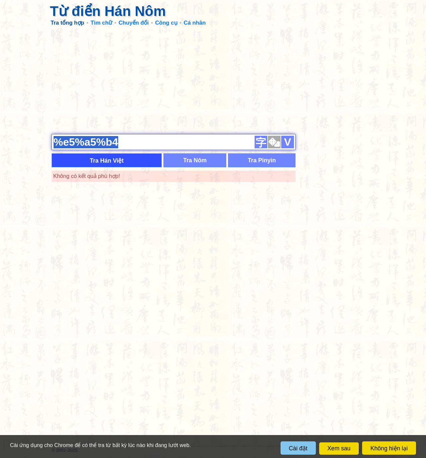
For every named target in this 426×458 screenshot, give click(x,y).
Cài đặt (298, 448)
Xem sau (338, 448)
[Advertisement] (213, 79)
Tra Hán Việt (107, 160)
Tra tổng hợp (67, 23)
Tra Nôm (194, 160)
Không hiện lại (389, 448)
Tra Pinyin (262, 160)
